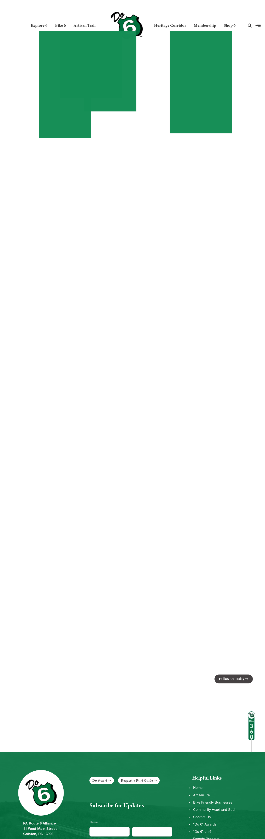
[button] (249, 25)
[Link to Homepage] (125, 25)
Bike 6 (60, 25)
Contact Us (202, 817)
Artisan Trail (84, 25)
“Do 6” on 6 (202, 831)
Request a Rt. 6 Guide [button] (137, 780)
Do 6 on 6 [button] (99, 780)
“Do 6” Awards (204, 824)
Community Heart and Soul (214, 810)
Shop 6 (230, 25)
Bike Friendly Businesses (212, 802)
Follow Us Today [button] (232, 678)
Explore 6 (39, 25)
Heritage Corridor (170, 25)
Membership (205, 25)
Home (197, 788)
